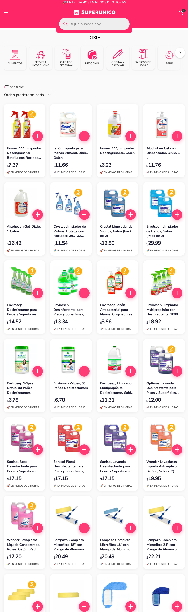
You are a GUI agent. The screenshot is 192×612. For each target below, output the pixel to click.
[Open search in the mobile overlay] (94, 24)
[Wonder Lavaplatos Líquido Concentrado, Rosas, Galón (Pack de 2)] (24, 517)
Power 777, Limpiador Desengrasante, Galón (117, 150)
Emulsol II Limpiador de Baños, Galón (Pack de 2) (162, 231)
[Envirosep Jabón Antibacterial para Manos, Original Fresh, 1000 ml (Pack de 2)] (118, 281)
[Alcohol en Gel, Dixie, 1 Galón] (24, 203)
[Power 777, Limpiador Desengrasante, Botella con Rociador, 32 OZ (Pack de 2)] (24, 125)
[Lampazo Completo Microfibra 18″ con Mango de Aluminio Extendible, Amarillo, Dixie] (71, 517)
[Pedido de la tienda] (28, 95)
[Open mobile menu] (6, 12)
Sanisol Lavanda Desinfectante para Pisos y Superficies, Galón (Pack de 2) (115, 466)
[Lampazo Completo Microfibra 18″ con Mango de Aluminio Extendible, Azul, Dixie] (118, 517)
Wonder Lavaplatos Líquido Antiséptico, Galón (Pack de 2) (161, 466)
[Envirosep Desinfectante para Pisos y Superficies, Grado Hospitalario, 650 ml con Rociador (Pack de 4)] (24, 281)
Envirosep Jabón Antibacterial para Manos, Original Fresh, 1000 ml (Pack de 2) (117, 310)
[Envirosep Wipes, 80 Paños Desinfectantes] (71, 360)
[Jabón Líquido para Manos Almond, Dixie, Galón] (71, 125)
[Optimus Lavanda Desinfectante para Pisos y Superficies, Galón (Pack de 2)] (164, 360)
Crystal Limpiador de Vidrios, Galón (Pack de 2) (116, 231)
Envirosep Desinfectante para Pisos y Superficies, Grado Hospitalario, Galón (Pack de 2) (69, 310)
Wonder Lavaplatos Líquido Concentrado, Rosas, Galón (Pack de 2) (23, 545)
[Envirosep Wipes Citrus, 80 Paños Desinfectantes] (24, 360)
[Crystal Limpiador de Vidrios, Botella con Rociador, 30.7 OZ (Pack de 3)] (71, 203)
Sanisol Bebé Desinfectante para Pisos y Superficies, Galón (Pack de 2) (22, 466)
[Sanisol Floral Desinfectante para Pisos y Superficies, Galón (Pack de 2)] (71, 438)
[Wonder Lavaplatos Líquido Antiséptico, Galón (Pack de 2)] (164, 438)
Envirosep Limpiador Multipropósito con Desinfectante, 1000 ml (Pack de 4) (162, 310)
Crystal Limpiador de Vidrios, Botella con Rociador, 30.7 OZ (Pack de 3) (70, 231)
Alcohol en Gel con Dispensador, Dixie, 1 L (163, 153)
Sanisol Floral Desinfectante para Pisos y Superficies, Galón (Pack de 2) (69, 466)
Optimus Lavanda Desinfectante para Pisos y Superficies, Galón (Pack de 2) (161, 388)
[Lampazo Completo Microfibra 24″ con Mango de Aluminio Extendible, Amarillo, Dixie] (164, 517)
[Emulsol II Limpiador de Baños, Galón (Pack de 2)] (164, 203)
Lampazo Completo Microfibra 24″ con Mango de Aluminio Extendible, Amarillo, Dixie (162, 545)
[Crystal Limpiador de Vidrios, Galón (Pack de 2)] (118, 203)
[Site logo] (94, 12)
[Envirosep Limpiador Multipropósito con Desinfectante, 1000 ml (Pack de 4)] (164, 281)
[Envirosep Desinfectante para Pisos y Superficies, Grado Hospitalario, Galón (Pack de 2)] (71, 281)
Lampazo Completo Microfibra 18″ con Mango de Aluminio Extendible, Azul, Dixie (115, 545)
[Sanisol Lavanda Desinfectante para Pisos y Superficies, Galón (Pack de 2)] (118, 438)
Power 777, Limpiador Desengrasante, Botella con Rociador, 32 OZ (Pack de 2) (24, 153)
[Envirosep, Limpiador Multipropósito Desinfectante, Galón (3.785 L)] (118, 360)
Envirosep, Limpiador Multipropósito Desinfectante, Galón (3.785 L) (116, 388)
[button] (37, 136)
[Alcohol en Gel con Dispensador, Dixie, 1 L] (164, 125)
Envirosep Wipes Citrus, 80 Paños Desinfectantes (20, 388)
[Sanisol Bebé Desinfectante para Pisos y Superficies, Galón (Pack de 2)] (24, 438)
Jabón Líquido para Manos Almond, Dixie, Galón (71, 153)
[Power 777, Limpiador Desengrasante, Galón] (118, 125)
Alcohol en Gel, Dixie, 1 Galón (24, 229)
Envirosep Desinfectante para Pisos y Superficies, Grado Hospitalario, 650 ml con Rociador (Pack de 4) (23, 310)
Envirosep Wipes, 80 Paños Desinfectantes (71, 385)
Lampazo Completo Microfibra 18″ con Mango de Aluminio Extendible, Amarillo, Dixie (70, 545)
